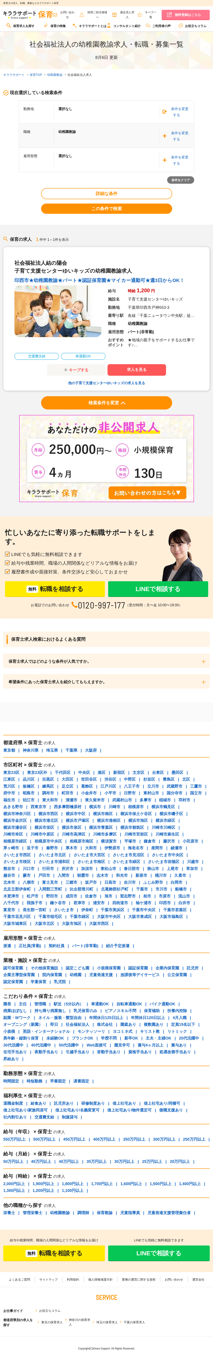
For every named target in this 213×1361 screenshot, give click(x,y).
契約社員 (56, 946)
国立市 (196, 793)
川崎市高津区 (73, 834)
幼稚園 (75, 975)
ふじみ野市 (153, 882)
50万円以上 (13, 1161)
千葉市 (142, 889)
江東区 (9, 779)
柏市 (147, 896)
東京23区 (11, 772)
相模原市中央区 (48, 841)
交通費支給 (44, 1117)
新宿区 (119, 772)
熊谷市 (9, 869)
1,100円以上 (72, 1190)
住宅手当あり (15, 1052)
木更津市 (11, 896)
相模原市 (136, 807)
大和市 (91, 848)
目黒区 (48, 779)
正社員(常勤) (30, 946)
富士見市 (50, 882)
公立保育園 (177, 975)
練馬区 (48, 786)
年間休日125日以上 (106, 1018)
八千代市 (11, 903)
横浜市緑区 (165, 820)
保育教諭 (105, 1213)
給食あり (38, 1103)
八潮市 (29, 882)
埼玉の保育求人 (107, 1322)
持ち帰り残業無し (50, 1011)
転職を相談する (54, 589)
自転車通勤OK (129, 1004)
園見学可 (122, 1045)
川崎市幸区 (13, 834)
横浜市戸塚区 (77, 820)
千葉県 (71, 750)
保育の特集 (55, 25)
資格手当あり (140, 1052)
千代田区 (63, 772)
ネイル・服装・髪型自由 (59, 1018)
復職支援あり (171, 1110)
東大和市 (50, 800)
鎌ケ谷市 (58, 903)
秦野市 (52, 848)
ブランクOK (82, 1038)
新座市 (141, 875)
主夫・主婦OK (158, 1038)
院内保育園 (52, 975)
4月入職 (180, 1018)
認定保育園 (13, 982)
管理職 (40, 1004)
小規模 (9, 1031)
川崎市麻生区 (167, 834)
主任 (23, 1004)
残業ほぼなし (15, 1011)
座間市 (157, 848)
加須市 (87, 869)
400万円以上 (104, 1139)
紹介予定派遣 (118, 946)
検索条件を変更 (106, 403)
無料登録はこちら (188, 15)
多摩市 (145, 800)
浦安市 (99, 903)
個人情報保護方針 (100, 1279)
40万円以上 (69, 1161)
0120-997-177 (101, 605)
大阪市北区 (44, 923)
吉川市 (130, 882)
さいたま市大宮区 (89, 855)
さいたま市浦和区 (54, 862)
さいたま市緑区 (126, 862)
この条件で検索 (106, 208)
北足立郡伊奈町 (17, 889)
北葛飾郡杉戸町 (114, 889)
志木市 (102, 875)
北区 (186, 779)
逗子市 (32, 848)
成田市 (71, 896)
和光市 (122, 875)
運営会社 (198, 1279)
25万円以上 (152, 1161)
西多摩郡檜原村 (67, 807)
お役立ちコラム (192, 25)
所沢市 (67, 869)
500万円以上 (44, 1139)
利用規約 (73, 1279)
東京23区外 (37, 772)
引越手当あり (77, 1052)
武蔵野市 (174, 786)
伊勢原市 (112, 848)
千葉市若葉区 (175, 910)
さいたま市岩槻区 (163, 862)
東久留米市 (95, 800)
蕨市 (27, 875)
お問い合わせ (174, 1279)
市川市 (161, 889)
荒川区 (9, 786)
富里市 (9, 910)
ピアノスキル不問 (120, 1011)
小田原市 (190, 841)
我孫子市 (34, 903)
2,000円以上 (14, 1184)
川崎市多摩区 (105, 834)
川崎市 (114, 807)
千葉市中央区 (144, 910)
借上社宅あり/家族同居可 (25, 1110)
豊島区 (169, 779)
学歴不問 (109, 1038)
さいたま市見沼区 (128, 855)
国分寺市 (174, 793)
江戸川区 (108, 786)
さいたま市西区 (17, 855)
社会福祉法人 (77, 1024)
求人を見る (137, 369)
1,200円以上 (43, 1190)
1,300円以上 (14, 1190)
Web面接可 (97, 1045)
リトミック (177, 1031)
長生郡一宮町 (34, 910)
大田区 (67, 779)
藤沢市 (169, 841)
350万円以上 (134, 1139)
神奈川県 (30, 750)
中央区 (84, 772)
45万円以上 (41, 1161)
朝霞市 (83, 875)
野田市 (52, 896)
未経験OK (55, 1038)
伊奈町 (87, 910)
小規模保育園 (109, 968)
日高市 (110, 882)
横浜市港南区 (109, 820)
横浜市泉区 (71, 827)
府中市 (9, 793)
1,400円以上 (190, 1184)
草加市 (192, 869)
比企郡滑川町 (81, 889)
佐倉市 (91, 896)
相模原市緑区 (15, 841)
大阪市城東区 (15, 923)
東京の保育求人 (52, 1322)
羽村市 (184, 800)
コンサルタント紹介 (124, 25)
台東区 (158, 772)
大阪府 (91, 750)
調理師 (83, 1213)
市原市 (165, 896)
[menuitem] (20, 27)
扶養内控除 (177, 1011)
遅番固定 (81, 1081)
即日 (54, 1024)
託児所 (193, 968)
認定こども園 (77, 968)
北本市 (9, 882)
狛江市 (29, 800)
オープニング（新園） (23, 1024)
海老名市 (136, 848)
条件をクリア (180, 180)
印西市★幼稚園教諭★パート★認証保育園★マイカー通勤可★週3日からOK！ (99, 280)
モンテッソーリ (91, 1031)
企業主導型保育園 (19, 975)
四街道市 (120, 903)
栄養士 (9, 1213)
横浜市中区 (75, 814)
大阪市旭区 (71, 923)
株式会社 (105, 1024)
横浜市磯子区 (171, 814)
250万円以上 (194, 1139)
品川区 (29, 779)
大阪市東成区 (140, 916)
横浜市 (95, 807)
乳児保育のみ (85, 1011)
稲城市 (165, 800)
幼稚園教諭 (60, 1213)
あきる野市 (13, 807)
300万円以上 (164, 1139)
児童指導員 (130, 1213)
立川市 (153, 786)
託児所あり (64, 1103)
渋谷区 (110, 779)
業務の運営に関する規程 (139, 1279)
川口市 (29, 869)
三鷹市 (196, 786)
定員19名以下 (183, 1024)
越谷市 (9, 875)
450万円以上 (74, 1139)
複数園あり (153, 1024)
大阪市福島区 (171, 916)
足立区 (67, 786)
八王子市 (132, 786)
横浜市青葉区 (101, 827)
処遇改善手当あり (175, 1052)
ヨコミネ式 (122, 1031)
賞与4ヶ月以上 (150, 1045)
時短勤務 (34, 1081)
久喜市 (180, 875)
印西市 (165, 903)
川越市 (193, 862)
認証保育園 (138, 968)
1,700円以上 (102, 1184)
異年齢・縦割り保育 (21, 1038)
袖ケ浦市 (143, 903)
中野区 (130, 779)
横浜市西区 (48, 814)
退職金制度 (13, 1103)
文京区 (138, 772)
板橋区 (29, 786)
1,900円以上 (43, 1184)
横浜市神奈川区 (17, 814)
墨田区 (177, 772)
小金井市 (89, 793)
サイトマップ (48, 1279)
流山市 (184, 896)
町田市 (67, 793)
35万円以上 (97, 1161)
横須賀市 (109, 841)
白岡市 (176, 882)
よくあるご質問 (19, 1279)
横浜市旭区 (138, 820)
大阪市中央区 (109, 916)
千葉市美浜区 (112, 910)
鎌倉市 (150, 841)
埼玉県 (52, 750)
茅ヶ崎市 (11, 848)
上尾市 (172, 869)
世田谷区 (89, 779)
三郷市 (71, 882)
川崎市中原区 (42, 834)
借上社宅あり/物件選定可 (129, 1110)
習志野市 (128, 896)
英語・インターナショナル (46, 1031)
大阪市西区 (99, 923)
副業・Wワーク (17, 1018)
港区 (102, 772)
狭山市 (153, 869)
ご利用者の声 (158, 25)
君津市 (79, 903)
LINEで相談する (158, 589)
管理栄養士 (32, 1213)
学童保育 (38, 982)
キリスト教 (150, 1031)
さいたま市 (64, 910)
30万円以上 (124, 1161)
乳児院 (60, 982)
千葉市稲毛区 (50, 916)
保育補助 (152, 1011)
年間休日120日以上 (148, 1018)
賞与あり (179, 1045)
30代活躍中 (13, 1045)
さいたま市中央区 (167, 855)
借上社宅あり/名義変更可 (77, 1110)
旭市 (108, 896)
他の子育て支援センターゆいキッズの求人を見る (106, 383)
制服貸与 (70, 1117)
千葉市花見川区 (17, 916)
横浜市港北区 (46, 820)
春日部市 (132, 869)
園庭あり (128, 1024)
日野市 (130, 793)
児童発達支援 (101, 975)
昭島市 (29, 793)
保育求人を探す (21, 25)
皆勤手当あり (109, 1052)
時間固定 (11, 1081)
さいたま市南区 (91, 862)
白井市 (184, 903)
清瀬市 (71, 800)
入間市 (63, 875)
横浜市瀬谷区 (15, 827)
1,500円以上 (160, 1184)
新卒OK (131, 1038)
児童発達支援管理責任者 (169, 1213)
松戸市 (32, 896)
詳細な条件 (107, 193)
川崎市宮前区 (136, 834)
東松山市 (108, 869)
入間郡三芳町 (50, 889)
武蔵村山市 (122, 800)
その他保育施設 (44, 968)
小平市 (110, 793)
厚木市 (71, 848)
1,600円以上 (131, 1184)
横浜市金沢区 (15, 820)
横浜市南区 (103, 814)
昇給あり (11, 1059)
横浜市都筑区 (132, 827)
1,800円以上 (72, 1184)
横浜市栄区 (44, 827)
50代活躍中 (69, 1045)
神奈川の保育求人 (79, 1322)
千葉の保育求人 (134, 1322)
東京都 (9, 750)
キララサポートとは (89, 25)
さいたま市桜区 (17, 862)
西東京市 (38, 807)
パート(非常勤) (85, 946)
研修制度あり (93, 1103)
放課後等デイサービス (140, 975)
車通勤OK (100, 1004)
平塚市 (130, 841)
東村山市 (151, 793)
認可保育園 (13, 968)
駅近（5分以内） (68, 1004)
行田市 (48, 869)
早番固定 (58, 1081)
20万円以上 (180, 1161)
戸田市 (44, 875)
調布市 (48, 793)
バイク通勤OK (162, 1004)
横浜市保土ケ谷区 (136, 814)
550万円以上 (14, 1139)
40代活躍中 (41, 1045)
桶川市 (161, 875)
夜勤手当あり (46, 1052)
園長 (7, 1004)
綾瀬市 (176, 848)
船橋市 (181, 889)
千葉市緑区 (79, 916)
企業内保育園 (167, 968)
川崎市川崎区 (163, 827)
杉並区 (149, 779)
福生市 (9, 800)
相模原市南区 (81, 841)
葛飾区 (87, 786)
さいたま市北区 (52, 855)
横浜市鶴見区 (163, 807)
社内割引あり (15, 1117)
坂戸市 (91, 882)
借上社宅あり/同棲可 (162, 1103)
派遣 (7, 946)
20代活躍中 (189, 1038)
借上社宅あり (124, 1103)
